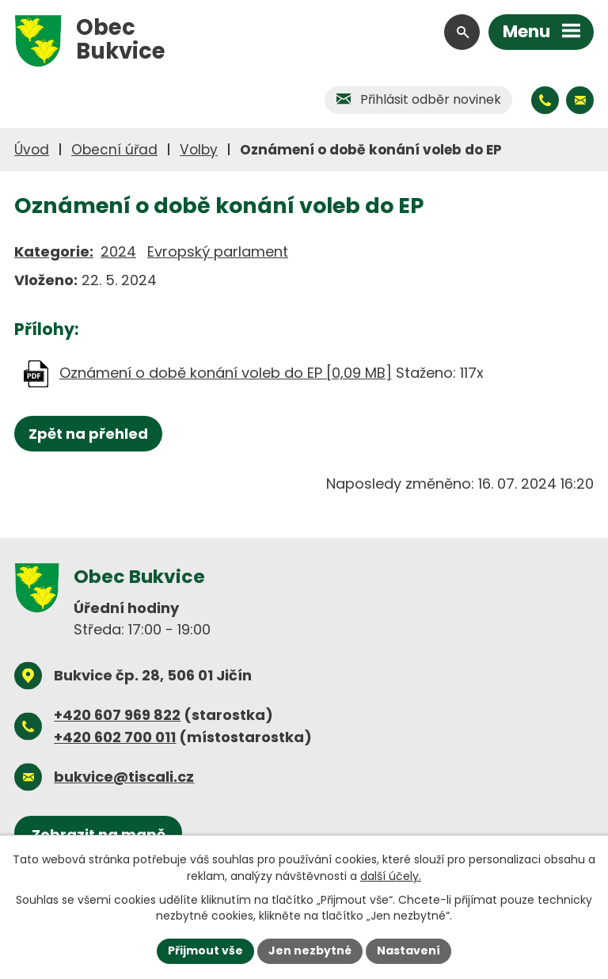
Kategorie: (53, 251)
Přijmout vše (205, 950)
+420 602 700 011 (115, 737)
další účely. (390, 875)
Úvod (31, 149)
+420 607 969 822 (117, 715)
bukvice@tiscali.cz (124, 777)
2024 (118, 251)
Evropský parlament (217, 251)
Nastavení (408, 950)
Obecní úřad (114, 149)
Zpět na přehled (88, 434)
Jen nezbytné (310, 950)
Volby (199, 149)
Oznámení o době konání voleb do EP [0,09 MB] (225, 373)
